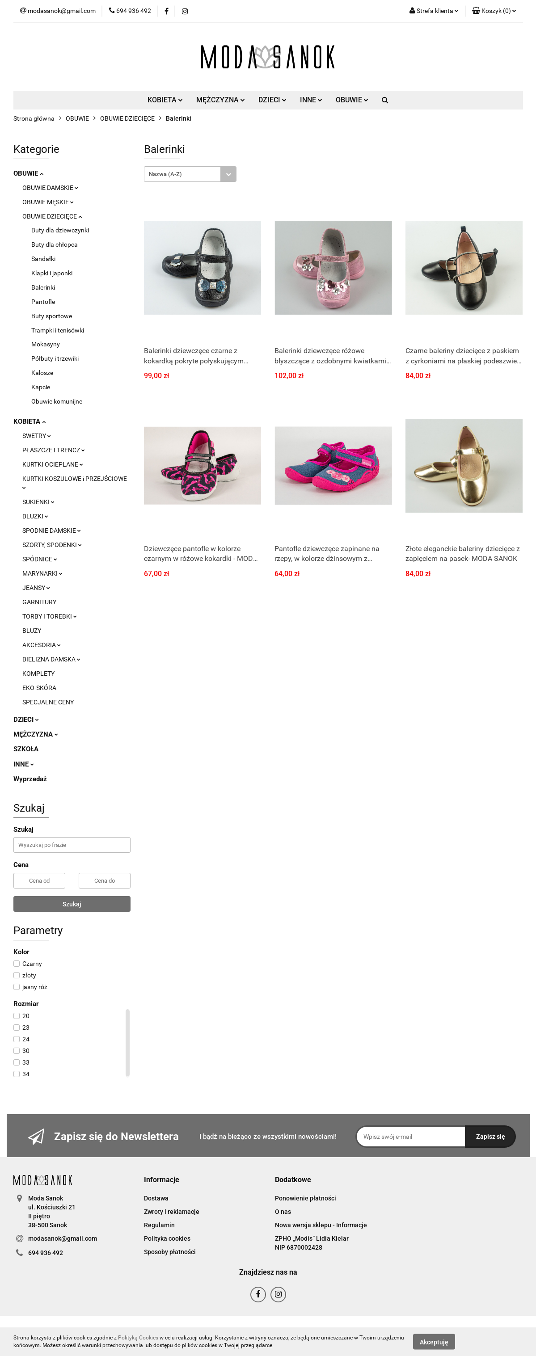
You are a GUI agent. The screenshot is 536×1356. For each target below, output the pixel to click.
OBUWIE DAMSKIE (50, 187)
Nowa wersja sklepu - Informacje (321, 1225)
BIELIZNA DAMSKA (51, 659)
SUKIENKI (38, 501)
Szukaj (72, 904)
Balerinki (43, 287)
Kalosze (42, 372)
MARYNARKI (42, 573)
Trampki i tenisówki (57, 330)
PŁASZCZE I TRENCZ (53, 450)
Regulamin (159, 1225)
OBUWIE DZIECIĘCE (52, 216)
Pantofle (43, 301)
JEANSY (36, 587)
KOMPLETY (38, 673)
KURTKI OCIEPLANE (52, 464)
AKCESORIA (41, 645)
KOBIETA (165, 100)
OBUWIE (352, 100)
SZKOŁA (25, 749)
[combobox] (190, 174)
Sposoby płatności (170, 1251)
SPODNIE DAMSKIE (51, 530)
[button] (494, 11)
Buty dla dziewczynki (60, 230)
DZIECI (272, 100)
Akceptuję (434, 1341)
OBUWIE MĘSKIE (48, 202)
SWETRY (36, 435)
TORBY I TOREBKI (49, 616)
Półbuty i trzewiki (55, 358)
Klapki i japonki (51, 273)
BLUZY (31, 630)
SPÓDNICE (39, 559)
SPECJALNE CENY (48, 702)
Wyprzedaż (30, 779)
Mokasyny (45, 344)
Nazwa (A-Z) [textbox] (165, 174)
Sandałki (43, 258)
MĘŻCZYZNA (220, 100)
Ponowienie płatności (305, 1198)
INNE (311, 100)
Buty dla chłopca (54, 244)
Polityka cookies (167, 1238)
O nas (283, 1211)
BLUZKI (35, 516)
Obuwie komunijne (56, 401)
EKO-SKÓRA (39, 687)
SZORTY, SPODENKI (52, 544)
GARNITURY (39, 602)
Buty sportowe (51, 316)
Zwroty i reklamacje (171, 1211)
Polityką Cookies (138, 1338)
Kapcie (40, 387)
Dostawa (156, 1198)
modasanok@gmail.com (62, 1238)
